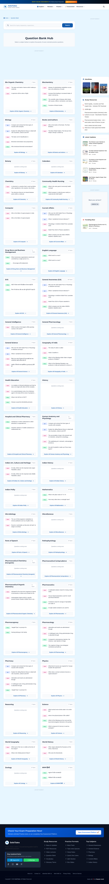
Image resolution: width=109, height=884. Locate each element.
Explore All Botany (20, 172)
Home (5, 18)
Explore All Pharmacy (21, 695)
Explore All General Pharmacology (57, 334)
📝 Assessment (70, 6)
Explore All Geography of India (57, 371)
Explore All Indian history (57, 481)
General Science (92, 849)
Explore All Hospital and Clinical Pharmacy (20, 454)
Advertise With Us (47, 873)
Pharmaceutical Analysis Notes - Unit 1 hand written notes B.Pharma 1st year (94, 121)
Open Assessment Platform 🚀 (88, 832)
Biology (89, 855)
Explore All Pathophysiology (58, 552)
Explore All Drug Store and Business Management (20, 269)
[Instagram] (13, 864)
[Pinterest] (21, 864)
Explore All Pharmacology (57, 652)
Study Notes (70, 852)
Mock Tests (70, 845)
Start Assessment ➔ (71, 1)
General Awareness (93, 845)
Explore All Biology (20, 152)
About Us (30, 873)
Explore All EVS (20, 313)
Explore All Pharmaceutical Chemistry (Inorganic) (21, 575)
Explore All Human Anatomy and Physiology (57, 454)
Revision (50, 6)
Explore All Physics (57, 695)
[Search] (104, 6)
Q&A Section (70, 859)
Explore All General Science (21, 371)
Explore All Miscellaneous (57, 532)
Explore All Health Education (20, 408)
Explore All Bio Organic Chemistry (20, 111)
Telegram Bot (15, 860)
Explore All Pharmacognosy (21, 652)
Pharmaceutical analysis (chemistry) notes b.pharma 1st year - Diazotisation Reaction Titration (95, 115)
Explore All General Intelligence (21, 334)
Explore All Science (57, 733)
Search (67, 25)
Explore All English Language (57, 271)
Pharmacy (90, 852)
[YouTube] (17, 864)
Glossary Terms (50, 862)
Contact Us (37, 873)
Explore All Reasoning (20, 733)
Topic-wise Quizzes (72, 849)
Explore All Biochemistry (58, 111)
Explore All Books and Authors (57, 152)
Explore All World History (58, 759)
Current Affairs (92, 859)
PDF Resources (50, 849)
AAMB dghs (87, 109)
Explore (41, 6)
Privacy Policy (67, 873)
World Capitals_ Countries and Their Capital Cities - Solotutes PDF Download (94, 105)
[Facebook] (8, 864)
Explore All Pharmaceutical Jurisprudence (58, 576)
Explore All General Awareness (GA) (57, 313)
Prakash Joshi (100, 879)
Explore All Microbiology (21, 532)
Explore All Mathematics (58, 505)
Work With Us (57, 873)
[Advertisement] (39, 64)
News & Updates (50, 845)
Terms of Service (77, 873)
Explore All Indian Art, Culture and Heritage (20, 481)
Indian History (91, 862)
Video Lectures (50, 852)
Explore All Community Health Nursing (58, 199)
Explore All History (57, 408)
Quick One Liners (71, 855)
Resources (81, 6)
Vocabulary (48, 859)
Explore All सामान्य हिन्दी (58, 783)
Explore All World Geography (20, 759)
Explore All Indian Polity (21, 505)
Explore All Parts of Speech (20, 552)
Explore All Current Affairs (57, 241)
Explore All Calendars (57, 172)
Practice (59, 6)
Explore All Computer (21, 241)
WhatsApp (31, 860)
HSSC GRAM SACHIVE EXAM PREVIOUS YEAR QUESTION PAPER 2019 (94, 128)
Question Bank (15, 18)
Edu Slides (69, 862)
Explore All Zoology (20, 783)
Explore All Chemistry (20, 199)
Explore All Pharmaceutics (57, 613)
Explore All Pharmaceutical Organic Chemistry (20, 613)
